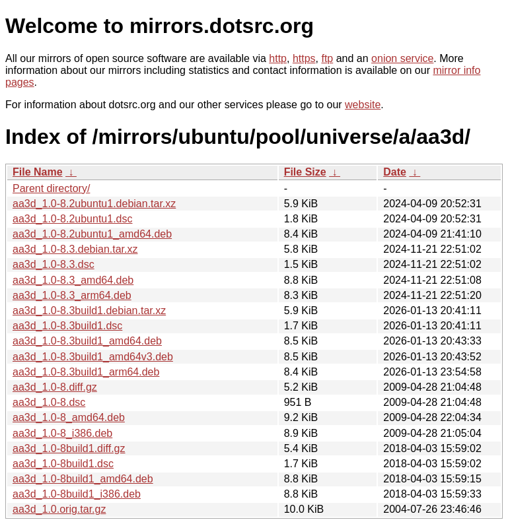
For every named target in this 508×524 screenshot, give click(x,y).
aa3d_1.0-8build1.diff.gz (69, 448)
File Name (38, 172)
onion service (402, 58)
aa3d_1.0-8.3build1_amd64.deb (87, 340)
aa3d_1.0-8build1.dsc (63, 463)
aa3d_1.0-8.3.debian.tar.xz (75, 249)
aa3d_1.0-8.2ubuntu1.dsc (72, 218)
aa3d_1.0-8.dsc (49, 402)
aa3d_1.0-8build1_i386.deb (77, 494)
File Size (305, 172)
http (278, 58)
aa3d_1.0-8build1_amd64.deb (83, 478)
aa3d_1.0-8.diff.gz (55, 387)
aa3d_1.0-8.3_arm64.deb (72, 295)
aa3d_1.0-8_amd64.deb (69, 417)
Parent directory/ (51, 188)
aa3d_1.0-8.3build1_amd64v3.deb (93, 356)
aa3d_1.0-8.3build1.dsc (67, 325)
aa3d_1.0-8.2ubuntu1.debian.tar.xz (94, 203)
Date (394, 172)
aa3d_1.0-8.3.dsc (53, 264)
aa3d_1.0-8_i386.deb (62, 433)
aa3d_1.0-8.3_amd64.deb (73, 280)
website (363, 104)
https (304, 58)
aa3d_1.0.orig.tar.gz (59, 509)
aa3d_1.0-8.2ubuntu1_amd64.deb (92, 234)
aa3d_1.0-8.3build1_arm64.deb (86, 371)
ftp (327, 58)
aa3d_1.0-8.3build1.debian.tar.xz (89, 310)
